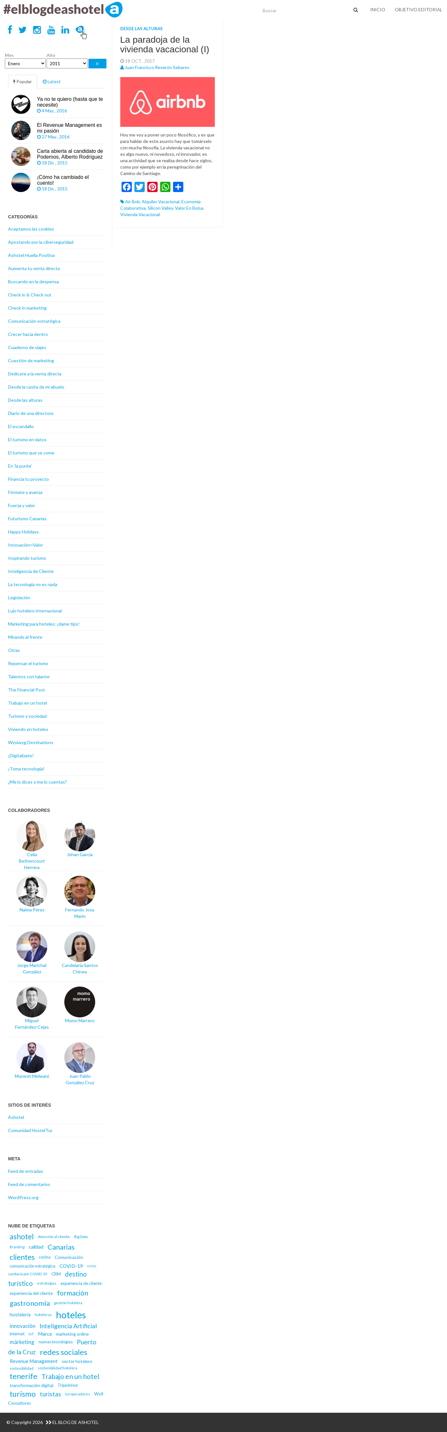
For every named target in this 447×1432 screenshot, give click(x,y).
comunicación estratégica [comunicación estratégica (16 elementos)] (32, 1266)
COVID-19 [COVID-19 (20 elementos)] (71, 1266)
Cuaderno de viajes (27, 347)
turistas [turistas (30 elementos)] (50, 1394)
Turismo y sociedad (27, 716)
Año (51, 55)
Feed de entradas (25, 1171)
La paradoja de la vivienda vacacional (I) (164, 45)
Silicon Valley (160, 208)
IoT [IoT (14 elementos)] (31, 1334)
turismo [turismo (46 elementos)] (23, 1393)
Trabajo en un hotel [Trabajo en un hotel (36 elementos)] (70, 1376)
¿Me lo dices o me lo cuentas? (37, 782)
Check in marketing (27, 308)
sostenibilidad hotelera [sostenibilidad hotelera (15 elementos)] (57, 1368)
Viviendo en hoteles (28, 729)
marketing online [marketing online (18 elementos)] (72, 1334)
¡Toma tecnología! (26, 768)
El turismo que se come (31, 452)
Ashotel (16, 1117)
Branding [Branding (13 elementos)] (17, 1247)
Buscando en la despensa (33, 281)
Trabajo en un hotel (27, 703)
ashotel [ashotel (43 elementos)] (22, 1236)
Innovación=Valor (25, 545)
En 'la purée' (20, 466)
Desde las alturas (141, 28)
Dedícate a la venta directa (34, 373)
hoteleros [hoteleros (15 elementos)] (43, 1314)
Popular (22, 81)
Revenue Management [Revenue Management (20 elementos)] (34, 1361)
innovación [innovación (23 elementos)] (22, 1326)
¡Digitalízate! (21, 755)
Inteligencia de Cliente (31, 571)
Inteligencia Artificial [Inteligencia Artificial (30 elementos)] (68, 1326)
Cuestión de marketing (31, 360)
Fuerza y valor (21, 505)
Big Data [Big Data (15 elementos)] (81, 1236)
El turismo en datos (27, 439)
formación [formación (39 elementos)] (72, 1293)
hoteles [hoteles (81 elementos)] (71, 1314)
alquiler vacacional (160, 201)
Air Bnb (132, 201)
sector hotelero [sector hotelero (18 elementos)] (77, 1361)
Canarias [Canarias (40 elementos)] (61, 1247)
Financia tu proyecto (28, 479)
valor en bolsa (189, 208)
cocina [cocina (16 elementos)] (44, 1257)
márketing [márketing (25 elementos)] (22, 1342)
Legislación (19, 597)
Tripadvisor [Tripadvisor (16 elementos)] (68, 1385)
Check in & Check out (29, 294)
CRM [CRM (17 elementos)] (56, 1274)
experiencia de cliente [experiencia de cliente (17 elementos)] (81, 1283)
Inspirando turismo (27, 558)
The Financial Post (26, 689)
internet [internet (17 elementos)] (17, 1333)
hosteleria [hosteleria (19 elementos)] (20, 1314)
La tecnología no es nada (32, 584)
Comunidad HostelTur (30, 1130)
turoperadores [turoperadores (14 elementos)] (77, 1394)
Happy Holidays (23, 531)
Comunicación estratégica (34, 321)
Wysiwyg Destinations (30, 742)
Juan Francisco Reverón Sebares (157, 67)
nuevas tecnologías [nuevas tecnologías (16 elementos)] (56, 1342)
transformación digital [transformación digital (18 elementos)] (31, 1385)
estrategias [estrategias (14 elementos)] (46, 1283)
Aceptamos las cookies (31, 229)
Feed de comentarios (29, 1184)
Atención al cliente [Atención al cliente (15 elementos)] (54, 1236)
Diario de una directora (30, 413)
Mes (9, 55)
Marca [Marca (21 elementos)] (45, 1334)
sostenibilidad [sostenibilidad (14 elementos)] (21, 1368)
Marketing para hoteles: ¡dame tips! (44, 624)
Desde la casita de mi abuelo (36, 387)
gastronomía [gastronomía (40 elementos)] (30, 1303)
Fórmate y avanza (25, 492)
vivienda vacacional (140, 214)
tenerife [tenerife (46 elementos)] (23, 1376)
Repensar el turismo (28, 663)
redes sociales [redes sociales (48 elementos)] (63, 1352)
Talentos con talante (29, 676)
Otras (14, 650)
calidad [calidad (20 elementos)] (36, 1247)
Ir (97, 63)
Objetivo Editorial (418, 9)
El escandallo (21, 426)
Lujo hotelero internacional (35, 610)
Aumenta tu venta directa (34, 268)
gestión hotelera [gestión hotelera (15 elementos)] (68, 1302)
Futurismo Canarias (27, 518)
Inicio (377, 9)
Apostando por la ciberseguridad (40, 242)
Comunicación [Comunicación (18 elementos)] (69, 1257)
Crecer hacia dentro (28, 334)
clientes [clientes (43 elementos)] (22, 1257)
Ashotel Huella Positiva (31, 255)
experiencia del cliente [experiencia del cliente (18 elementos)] (31, 1293)
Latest (52, 81)
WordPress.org (23, 1197)
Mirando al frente (25, 637)
